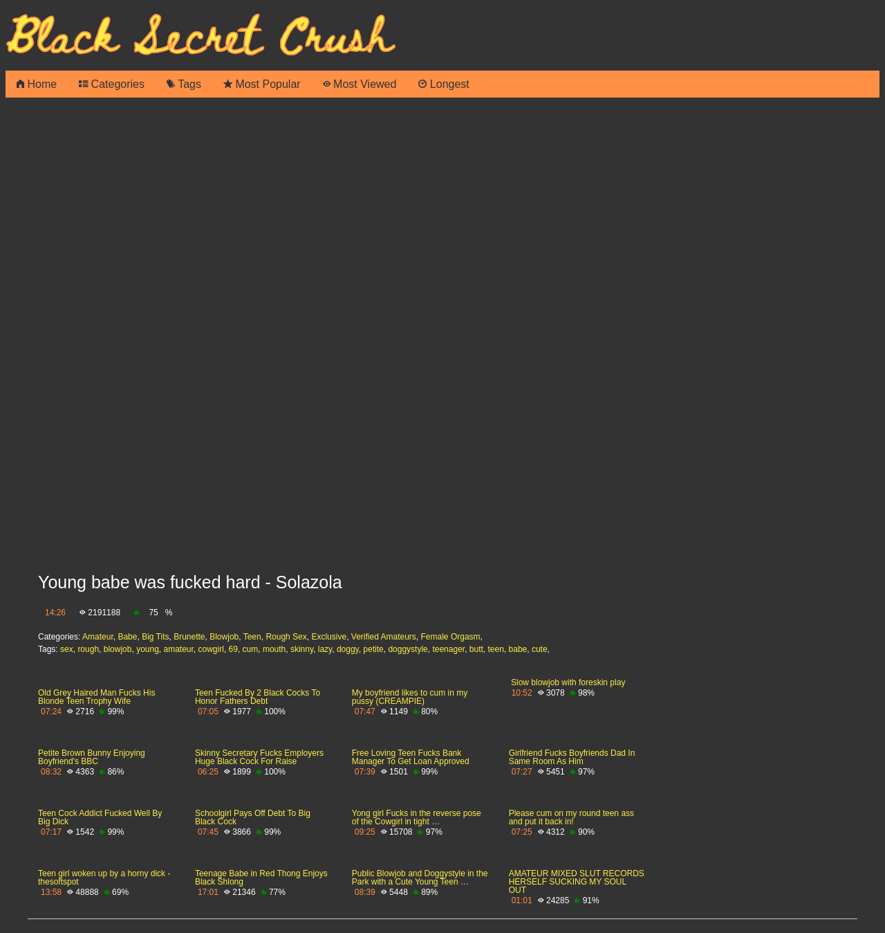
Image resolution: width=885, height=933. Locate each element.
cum (251, 649)
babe (518, 649)
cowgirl (211, 649)
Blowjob (224, 637)
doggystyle (407, 649)
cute (540, 649)
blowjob (118, 649)
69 (233, 649)
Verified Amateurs (383, 637)
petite (373, 649)
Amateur (97, 637)
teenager (448, 649)
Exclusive (328, 637)
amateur (179, 649)
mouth (274, 649)
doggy (348, 649)
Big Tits (155, 637)
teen (496, 649)
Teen (252, 637)
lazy (325, 649)
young (147, 649)
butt (476, 649)
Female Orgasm (451, 637)
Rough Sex (286, 637)
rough (88, 649)
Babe (127, 637)
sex (66, 649)
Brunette (189, 637)
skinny (301, 649)
